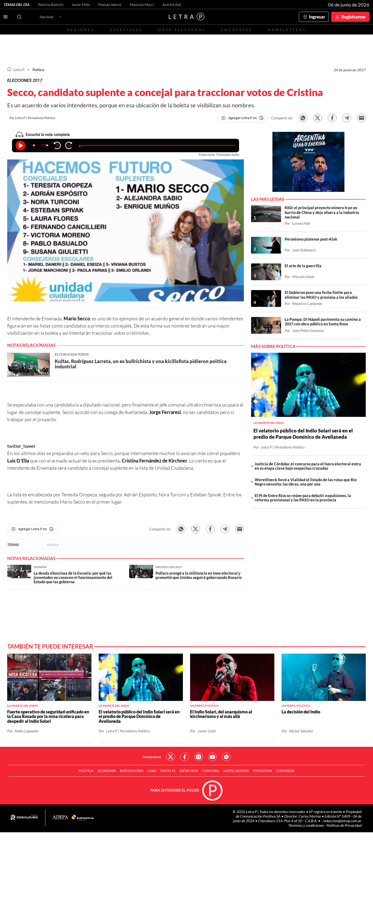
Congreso (285, 771)
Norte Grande (236, 771)
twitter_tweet (21, 446)
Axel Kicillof (171, 4)
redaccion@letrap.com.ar (342, 820)
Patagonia (262, 771)
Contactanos (151, 757)
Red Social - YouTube (212, 757)
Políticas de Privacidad (343, 825)
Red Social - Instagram (198, 757)
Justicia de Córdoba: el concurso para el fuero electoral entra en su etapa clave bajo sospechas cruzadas (308, 466)
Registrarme (353, 16)
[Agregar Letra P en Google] (242, 118)
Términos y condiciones (306, 825)
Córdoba (210, 771)
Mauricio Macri (142, 4)
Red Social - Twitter (171, 757)
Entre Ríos (189, 771)
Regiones (81, 30)
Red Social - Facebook (184, 757)
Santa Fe (168, 771)
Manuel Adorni (109, 4)
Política (38, 69)
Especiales (126, 30)
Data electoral (181, 30)
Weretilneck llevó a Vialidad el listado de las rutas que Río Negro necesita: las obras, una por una (306, 481)
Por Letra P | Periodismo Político (32, 118)
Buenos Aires (131, 771)
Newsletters (287, 30)
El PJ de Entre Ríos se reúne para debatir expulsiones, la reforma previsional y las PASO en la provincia (303, 497)
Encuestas (236, 30)
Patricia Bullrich (50, 4)
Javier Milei (81, 4)
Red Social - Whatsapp (226, 757)
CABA (151, 771)
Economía (106, 771)
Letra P (18, 69)
